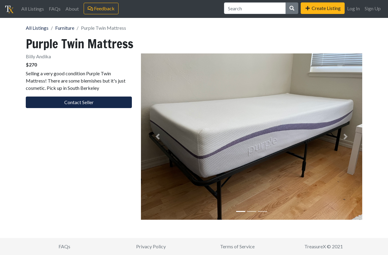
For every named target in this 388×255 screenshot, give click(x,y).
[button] (157, 136)
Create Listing (323, 8)
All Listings (32, 9)
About (72, 9)
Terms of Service (237, 246)
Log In (353, 8)
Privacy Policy (151, 246)
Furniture (64, 28)
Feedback (101, 8)
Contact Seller (79, 102)
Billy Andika (38, 56)
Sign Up (373, 8)
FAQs (55, 9)
